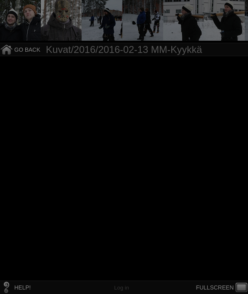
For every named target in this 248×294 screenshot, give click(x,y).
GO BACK (27, 49)
